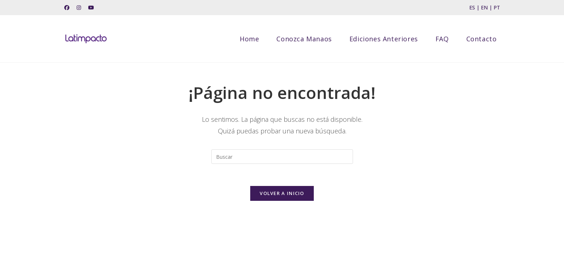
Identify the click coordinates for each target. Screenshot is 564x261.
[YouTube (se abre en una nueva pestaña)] (91, 7)
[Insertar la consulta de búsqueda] (282, 156)
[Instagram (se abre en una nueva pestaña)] (79, 7)
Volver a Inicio (282, 193)
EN (484, 7)
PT (497, 7)
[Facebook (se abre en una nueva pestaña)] (68, 7)
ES (472, 7)
